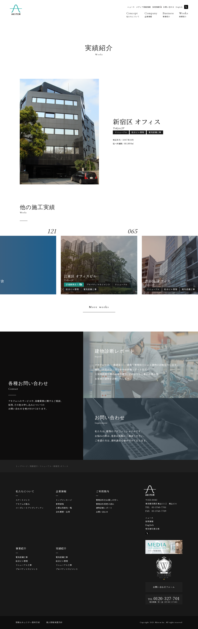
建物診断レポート (104, 508)
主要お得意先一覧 (64, 508)
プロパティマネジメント (27, 569)
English (179, 7)
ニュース (131, 7)
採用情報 (156, 7)
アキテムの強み (23, 504)
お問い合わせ (168, 7)
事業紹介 (21, 548)
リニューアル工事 (24, 565)
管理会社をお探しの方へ (107, 500)
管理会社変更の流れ (105, 504)
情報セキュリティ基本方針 (28, 622)
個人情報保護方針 (54, 622)
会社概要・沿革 (63, 512)
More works (99, 307)
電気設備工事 (22, 557)
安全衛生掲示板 (152, 528)
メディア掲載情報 (143, 7)
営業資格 (60, 504)
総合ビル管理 (22, 561)
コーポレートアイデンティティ (30, 508)
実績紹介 (61, 548)
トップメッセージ (64, 500)
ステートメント (23, 500)
